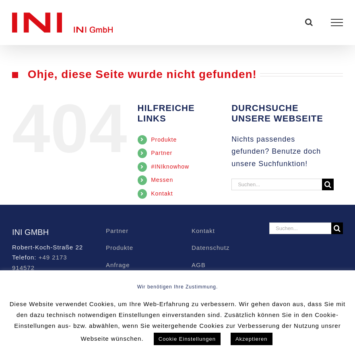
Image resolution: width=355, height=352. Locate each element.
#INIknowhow (170, 166)
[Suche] (328, 184)
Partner (161, 153)
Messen (162, 180)
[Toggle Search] (309, 22)
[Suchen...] (276, 184)
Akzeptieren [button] (251, 339)
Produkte (164, 139)
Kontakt (162, 193)
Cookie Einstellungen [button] (187, 339)
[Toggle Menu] (337, 22)
